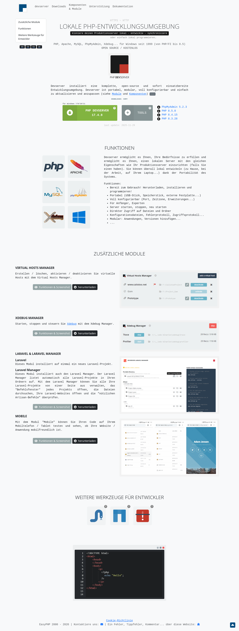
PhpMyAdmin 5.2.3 (174, 106)
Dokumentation (123, 6)
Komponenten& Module (77, 7)
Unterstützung (99, 6)
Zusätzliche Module (29, 22)
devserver (42, 6)
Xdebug (71, 323)
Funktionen (24, 28)
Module (116, 93)
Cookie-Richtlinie (119, 620)
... (152, 94)
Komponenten (137, 93)
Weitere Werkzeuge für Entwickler (31, 36)
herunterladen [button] (85, 287)
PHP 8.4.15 (169, 114)
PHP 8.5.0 (169, 110)
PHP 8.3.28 (169, 118)
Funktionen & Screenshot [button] (52, 287)
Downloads (59, 6)
